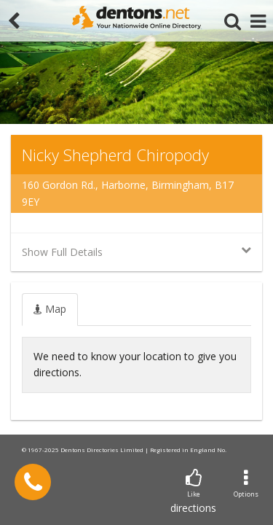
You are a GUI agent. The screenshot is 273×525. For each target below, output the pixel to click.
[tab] (50, 309)
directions (193, 492)
